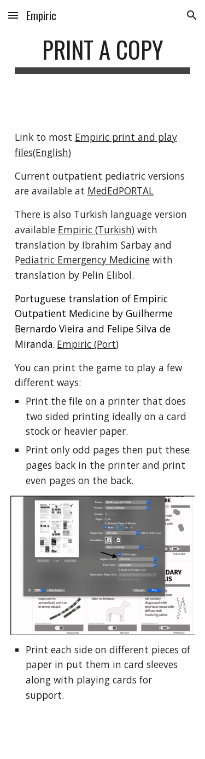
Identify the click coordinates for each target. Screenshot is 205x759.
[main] (102, 54)
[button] (13, 15)
